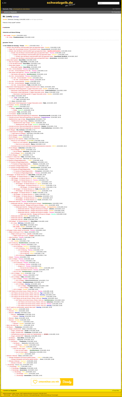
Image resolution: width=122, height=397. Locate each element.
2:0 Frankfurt (10, 104)
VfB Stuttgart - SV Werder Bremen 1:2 (19, 176)
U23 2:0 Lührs (15, 260)
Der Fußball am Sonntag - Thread (14, 45)
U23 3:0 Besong (17, 262)
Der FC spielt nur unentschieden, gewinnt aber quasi (21, 307)
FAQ (10, 9)
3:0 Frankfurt (12, 112)
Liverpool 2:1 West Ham (13, 156)
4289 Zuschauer (13, 237)
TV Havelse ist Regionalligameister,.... (17, 160)
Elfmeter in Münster (12, 355)
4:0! (10, 239)
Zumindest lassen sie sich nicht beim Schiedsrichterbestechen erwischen (31, 146)
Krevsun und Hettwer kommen (24, 269)
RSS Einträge (6, 395)
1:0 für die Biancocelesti (15, 63)
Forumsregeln (55, 395)
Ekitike (11, 106)
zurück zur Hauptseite (10, 12)
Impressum (26, 395)
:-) (18, 354)
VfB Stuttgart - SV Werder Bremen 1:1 (19, 221)
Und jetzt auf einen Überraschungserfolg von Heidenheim (22, 115)
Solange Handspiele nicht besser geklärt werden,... (23, 357)
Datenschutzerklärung (46, 395)
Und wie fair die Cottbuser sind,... (29, 268)
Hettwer (11, 257)
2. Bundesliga (10, 364)
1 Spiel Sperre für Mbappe (16, 131)
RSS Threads (14, 395)
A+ (5, 3)
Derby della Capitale (12, 60)
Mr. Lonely (9, 37)
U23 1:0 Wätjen (13, 259)
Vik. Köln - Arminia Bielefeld (14, 69)
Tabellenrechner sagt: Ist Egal (17, 119)
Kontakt (21, 395)
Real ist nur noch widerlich (16, 138)
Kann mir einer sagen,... (20, 348)
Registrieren (117, 8)
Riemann (9, 309)
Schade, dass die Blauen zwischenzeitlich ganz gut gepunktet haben (25, 47)
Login (113, 8)
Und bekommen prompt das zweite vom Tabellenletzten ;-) (27, 334)
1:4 (10, 96)
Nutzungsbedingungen (34, 395)
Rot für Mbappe (11, 130)
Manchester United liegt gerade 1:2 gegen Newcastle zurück (23, 87)
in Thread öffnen (116, 12)
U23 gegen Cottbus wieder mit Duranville (18, 230)
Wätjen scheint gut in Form (16, 232)
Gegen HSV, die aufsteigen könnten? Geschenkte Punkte (24, 49)
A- (3, 3)
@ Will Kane (40, 19)
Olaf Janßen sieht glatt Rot (16, 72)
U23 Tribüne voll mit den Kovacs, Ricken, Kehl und (23, 291)
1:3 (10, 101)
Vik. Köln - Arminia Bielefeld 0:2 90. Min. (20, 70)
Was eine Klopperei (14, 61)
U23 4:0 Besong (13, 242)
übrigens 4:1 (21, 266)
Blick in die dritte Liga (12, 325)
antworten (7, 27)
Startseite (6, 9)
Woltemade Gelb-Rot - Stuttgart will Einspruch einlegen (26, 203)
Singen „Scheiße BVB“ (15, 329)
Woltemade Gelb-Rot (14, 201)
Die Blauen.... (10, 327)
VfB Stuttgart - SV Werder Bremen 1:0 (17, 174)
